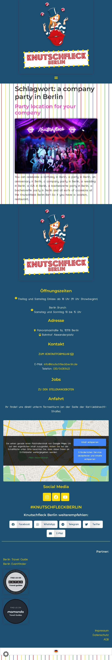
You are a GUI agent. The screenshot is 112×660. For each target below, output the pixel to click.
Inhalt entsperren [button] (89, 442)
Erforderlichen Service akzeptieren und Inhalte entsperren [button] (90, 455)
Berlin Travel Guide (15, 559)
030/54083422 (61, 368)
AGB (106, 639)
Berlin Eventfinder (14, 563)
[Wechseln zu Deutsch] (56, 651)
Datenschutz (101, 635)
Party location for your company (45, 109)
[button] (56, 77)
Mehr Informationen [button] (38, 458)
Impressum (102, 630)
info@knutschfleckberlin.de (61, 364)
